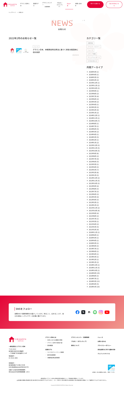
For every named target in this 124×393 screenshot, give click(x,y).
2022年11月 (93, 181)
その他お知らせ (92, 61)
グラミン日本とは (25, 5)
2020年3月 (92, 243)
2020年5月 (92, 238)
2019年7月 (92, 248)
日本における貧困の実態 (54, 340)
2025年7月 (92, 96)
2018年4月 (92, 284)
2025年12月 (93, 83)
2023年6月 (92, 161)
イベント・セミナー (94, 47)
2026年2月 (92, 80)
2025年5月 (92, 102)
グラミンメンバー (47, 4)
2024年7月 (92, 126)
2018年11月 (93, 268)
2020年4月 (92, 240)
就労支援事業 (51, 355)
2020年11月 (93, 232)
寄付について (75, 345)
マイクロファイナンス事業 (55, 352)
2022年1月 (92, 205)
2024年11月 (93, 118)
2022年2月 (92, 202)
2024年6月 (92, 129)
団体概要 (50, 345)
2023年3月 (92, 170)
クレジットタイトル (104, 354)
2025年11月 (93, 85)
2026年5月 (92, 72)
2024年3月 (92, 137)
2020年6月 (92, 235)
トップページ (12, 12)
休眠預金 (90, 43)
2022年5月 (92, 197)
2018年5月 (92, 281)
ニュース (69, 5)
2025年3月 (92, 107)
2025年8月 (92, 93)
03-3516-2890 (13, 358)
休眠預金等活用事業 (53, 358)
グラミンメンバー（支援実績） (80, 337)
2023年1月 (92, 175)
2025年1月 (92, 113)
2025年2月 (92, 110)
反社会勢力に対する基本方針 (106, 350)
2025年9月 (92, 91)
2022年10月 (93, 183)
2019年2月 (92, 259)
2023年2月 (92, 172)
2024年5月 (92, 132)
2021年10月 (93, 210)
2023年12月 (93, 145)
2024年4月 (92, 134)
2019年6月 (92, 251)
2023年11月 (93, 148)
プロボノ (59, 4)
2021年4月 (92, 224)
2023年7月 (92, 159)
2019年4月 (92, 254)
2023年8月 (92, 156)
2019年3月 (92, 257)
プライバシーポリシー (104, 345)
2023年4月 (92, 167)
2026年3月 (92, 77)
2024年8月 (92, 123)
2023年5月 (92, 164)
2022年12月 (93, 178)
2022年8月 (92, 189)
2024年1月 (92, 142)
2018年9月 (92, 273)
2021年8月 (92, 216)
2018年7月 (92, 278)
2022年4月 (92, 200)
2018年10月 (93, 270)
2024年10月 (93, 121)
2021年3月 (92, 227)
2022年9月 (92, 186)
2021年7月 (92, 219)
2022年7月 (92, 191)
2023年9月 (92, 153)
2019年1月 (92, 262)
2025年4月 (92, 104)
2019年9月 (92, 246)
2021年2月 (92, 229)
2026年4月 (92, 74)
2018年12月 (93, 265)
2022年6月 (92, 194)
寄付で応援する (95, 3)
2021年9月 (92, 213)
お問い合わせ (78, 5)
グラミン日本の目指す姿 (54, 343)
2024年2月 (92, 140)
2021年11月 (93, 208)
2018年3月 (92, 287)
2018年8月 (92, 276)
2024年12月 (93, 115)
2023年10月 (93, 151)
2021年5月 (92, 221)
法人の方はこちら (114, 5)
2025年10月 (93, 88)
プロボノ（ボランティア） (79, 341)
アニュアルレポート (94, 57)
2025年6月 (92, 99)
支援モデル (36, 5)
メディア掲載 (92, 54)
